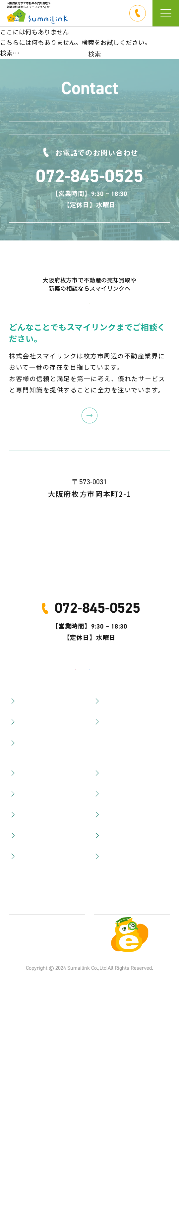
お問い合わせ (100, 164)
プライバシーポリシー (42, 1135)
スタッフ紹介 (114, 1059)
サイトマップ (114, 1084)
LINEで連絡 (100, 127)
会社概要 (22, 1109)
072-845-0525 (89, 233)
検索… (9, 52)
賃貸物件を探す (32, 1059)
